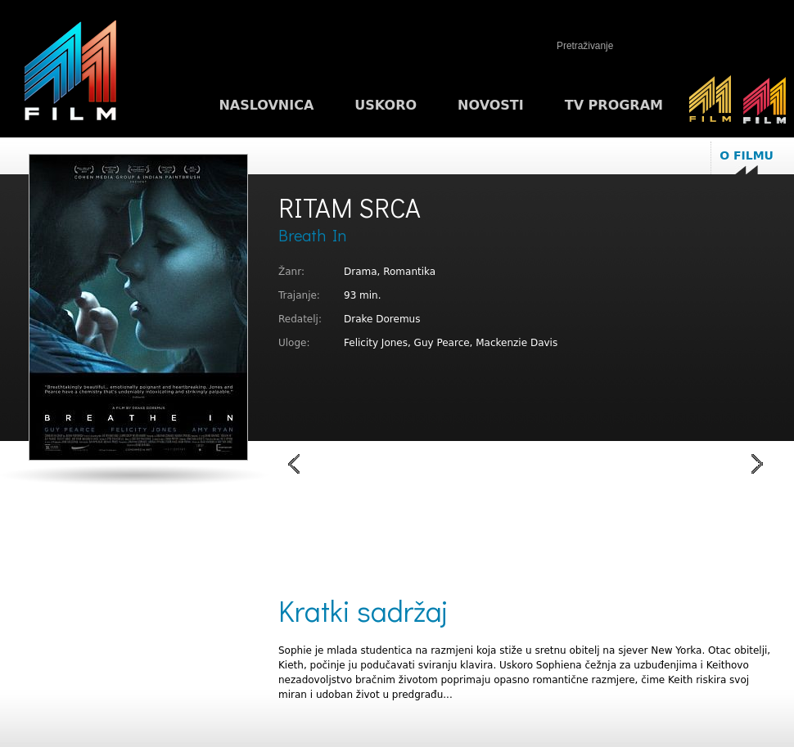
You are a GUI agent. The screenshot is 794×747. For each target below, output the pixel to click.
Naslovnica (266, 105)
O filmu (747, 155)
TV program (614, 105)
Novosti (491, 105)
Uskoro (385, 105)
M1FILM (70, 74)
